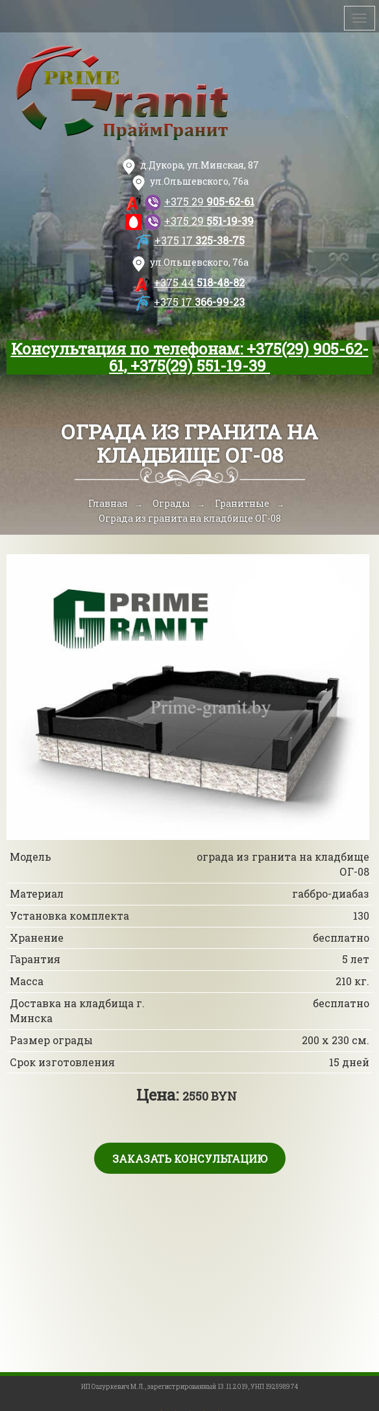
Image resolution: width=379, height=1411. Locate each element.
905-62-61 (209, 201)
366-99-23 (199, 302)
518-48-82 (199, 282)
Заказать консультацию (189, 1158)
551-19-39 (209, 220)
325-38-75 (199, 240)
